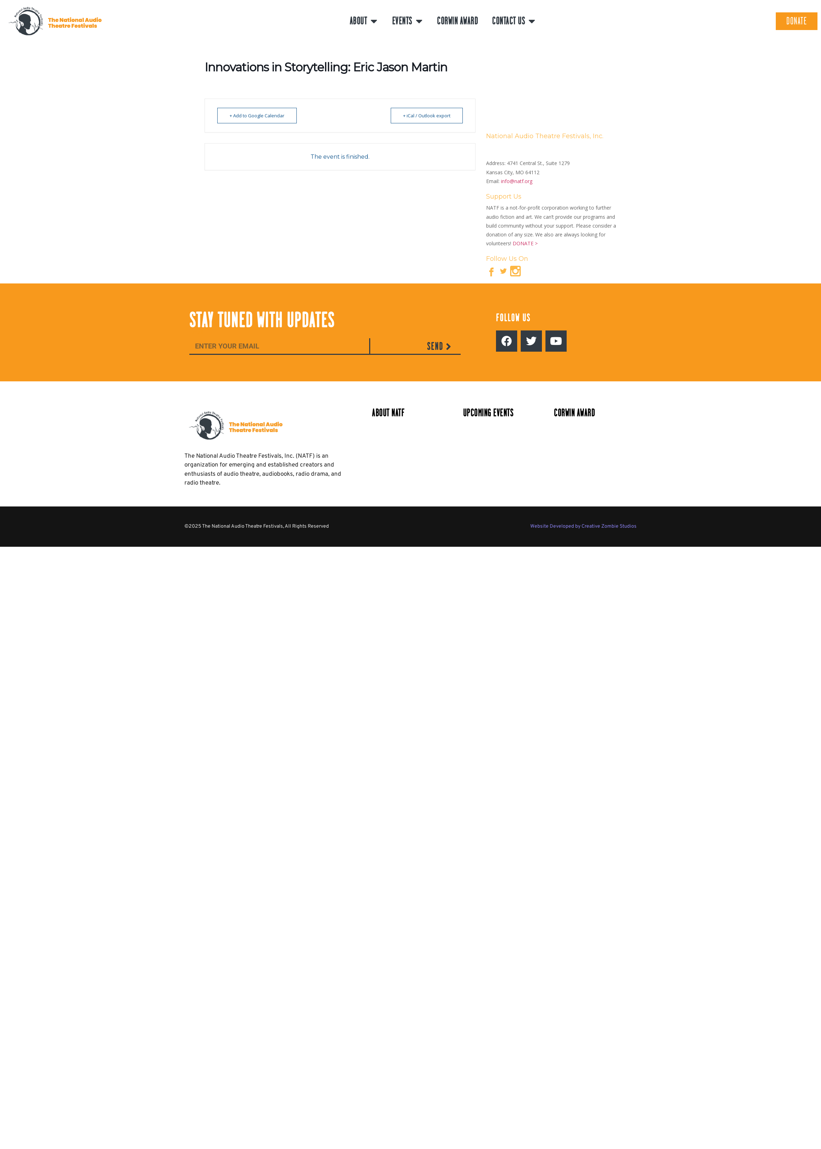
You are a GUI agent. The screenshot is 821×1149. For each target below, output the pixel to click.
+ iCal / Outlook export (426, 115)
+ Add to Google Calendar (257, 115)
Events (407, 21)
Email (196, 332)
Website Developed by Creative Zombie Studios (583, 526)
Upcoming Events (488, 413)
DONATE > (525, 243)
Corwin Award (457, 21)
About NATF (388, 413)
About (364, 21)
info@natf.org (516, 181)
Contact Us (514, 21)
